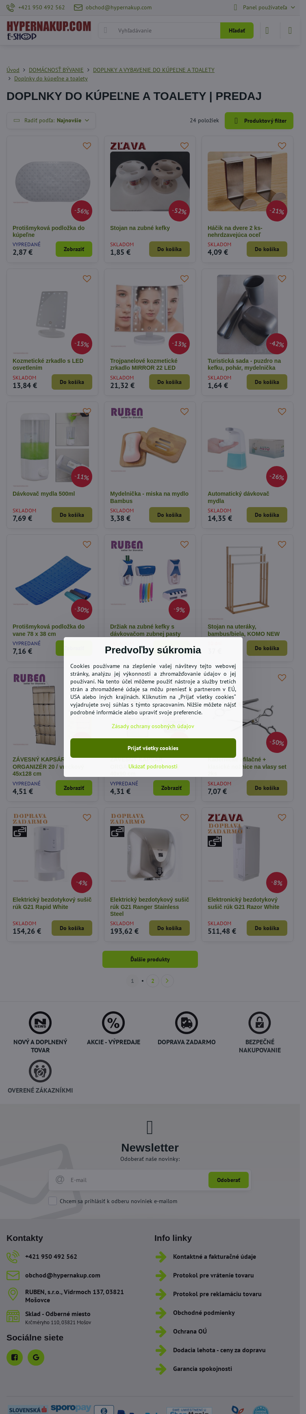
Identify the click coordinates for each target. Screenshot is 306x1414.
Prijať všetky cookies (153, 748)
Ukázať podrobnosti (153, 766)
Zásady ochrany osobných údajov (153, 726)
